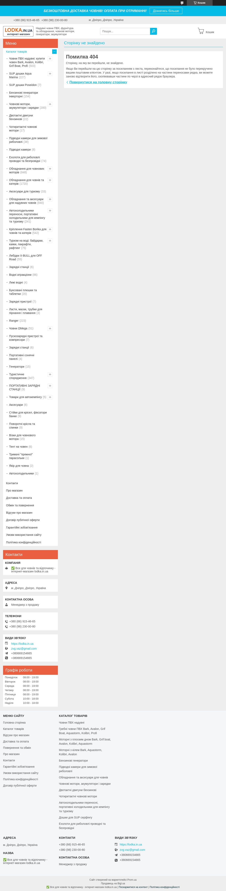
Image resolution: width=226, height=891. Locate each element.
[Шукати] (153, 31)
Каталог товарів (16, 51)
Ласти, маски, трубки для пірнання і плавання (25, 311)
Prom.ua (131, 879)
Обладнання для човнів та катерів (26, 181)
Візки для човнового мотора (22, 437)
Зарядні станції (19, 267)
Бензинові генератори (73, 760)
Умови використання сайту (23, 534)
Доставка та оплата (19, 497)
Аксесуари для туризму (24, 191)
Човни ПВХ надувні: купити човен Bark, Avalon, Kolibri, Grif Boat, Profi (27, 62)
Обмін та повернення (20, 505)
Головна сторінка (14, 722)
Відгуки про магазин (19, 512)
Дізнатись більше (166, 11)
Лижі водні (16, 282)
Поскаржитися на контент (133, 887)
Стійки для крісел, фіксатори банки (28, 414)
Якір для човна (19, 465)
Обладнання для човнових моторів (26, 170)
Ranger (13, 320)
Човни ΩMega (18, 328)
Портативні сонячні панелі (21, 357)
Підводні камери (20, 149)
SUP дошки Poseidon (23, 85)
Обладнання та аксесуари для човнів (83, 777)
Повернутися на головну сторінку (98, 82)
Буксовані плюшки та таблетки (23, 292)
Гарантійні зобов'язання (22, 527)
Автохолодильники (21, 473)
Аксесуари (16, 404)
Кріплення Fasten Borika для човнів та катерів (27, 231)
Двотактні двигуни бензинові (21, 117)
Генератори (16, 366)
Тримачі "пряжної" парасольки (21, 456)
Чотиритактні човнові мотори (23, 128)
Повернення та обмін (17, 747)
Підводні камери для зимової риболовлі (28, 140)
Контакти (12, 483)
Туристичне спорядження (18, 376)
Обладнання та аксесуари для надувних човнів (26, 201)
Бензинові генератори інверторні (23, 94)
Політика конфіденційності (23, 542)
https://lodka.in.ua (22, 643)
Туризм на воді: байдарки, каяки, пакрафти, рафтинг (26, 244)
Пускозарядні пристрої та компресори (25, 337)
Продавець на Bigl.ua (113, 883)
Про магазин (14, 490)
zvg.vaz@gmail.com (24, 648)
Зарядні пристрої (20, 301)
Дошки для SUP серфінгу (75, 817)
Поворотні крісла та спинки (22, 425)
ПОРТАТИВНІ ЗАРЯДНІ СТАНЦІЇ (24, 387)
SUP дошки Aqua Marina (20, 75)
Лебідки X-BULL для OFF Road (25, 257)
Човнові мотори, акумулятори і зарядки (24, 105)
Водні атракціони (20, 274)
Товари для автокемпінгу (25, 397)
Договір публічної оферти (23, 520)
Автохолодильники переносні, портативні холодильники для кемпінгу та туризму (27, 216)
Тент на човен (18, 446)
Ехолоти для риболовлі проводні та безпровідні (24, 159)
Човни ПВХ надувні (71, 722)
